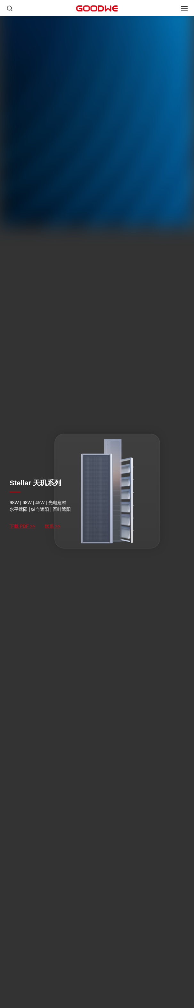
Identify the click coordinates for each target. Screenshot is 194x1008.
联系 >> (52, 526)
